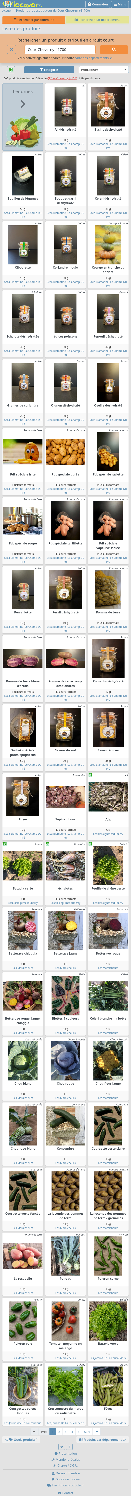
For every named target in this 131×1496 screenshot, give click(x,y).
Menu (120, 4)
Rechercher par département (97, 20)
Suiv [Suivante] (87, 1432)
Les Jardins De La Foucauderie (108, 1358)
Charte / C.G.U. (65, 1465)
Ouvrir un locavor (65, 1479)
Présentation (65, 1453)
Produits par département (102, 1440)
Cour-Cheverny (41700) (62, 78)
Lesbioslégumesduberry (108, 834)
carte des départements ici (93, 58)
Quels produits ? (21, 1440)
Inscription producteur (65, 1485)
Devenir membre (65, 1473)
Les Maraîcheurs (23, 968)
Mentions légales (65, 1459)
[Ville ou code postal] (60, 49)
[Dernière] (96, 1431)
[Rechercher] (114, 49)
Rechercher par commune (34, 20)
